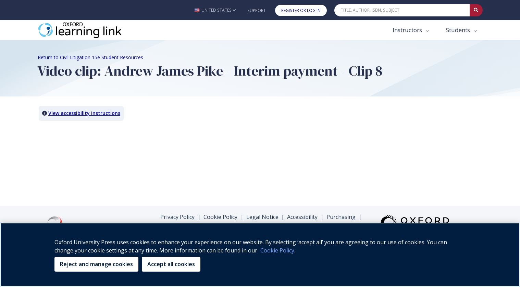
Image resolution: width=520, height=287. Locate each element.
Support (256, 10)
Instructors (408, 30)
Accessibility (302, 217)
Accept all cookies (171, 264)
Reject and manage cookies (96, 264)
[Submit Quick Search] (476, 10)
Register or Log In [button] (301, 10)
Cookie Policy (220, 217)
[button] (215, 10)
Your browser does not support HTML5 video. (89, 151)
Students (458, 30)
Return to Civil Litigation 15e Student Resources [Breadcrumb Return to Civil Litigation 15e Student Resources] (90, 57)
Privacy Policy (177, 217)
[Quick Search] (402, 10)
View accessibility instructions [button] (84, 113)
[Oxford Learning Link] (89, 30)
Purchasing (341, 217)
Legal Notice (262, 217)
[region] (260, 255)
